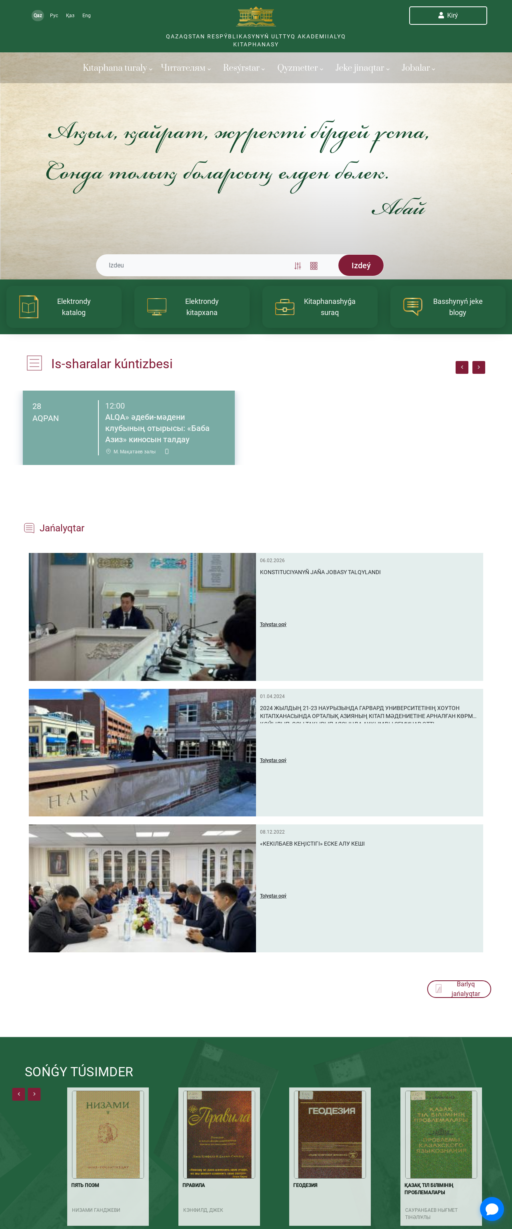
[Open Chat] (492, 1209)
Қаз (70, 15)
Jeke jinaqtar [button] (363, 68)
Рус (54, 15)
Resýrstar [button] (244, 68)
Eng (86, 15)
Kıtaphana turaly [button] (117, 68)
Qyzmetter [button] (300, 68)
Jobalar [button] (419, 68)
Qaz (38, 15)
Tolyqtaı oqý (273, 624)
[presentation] (462, 367)
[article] (64, 307)
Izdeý (361, 265)
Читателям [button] (186, 68)
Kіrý (448, 15)
